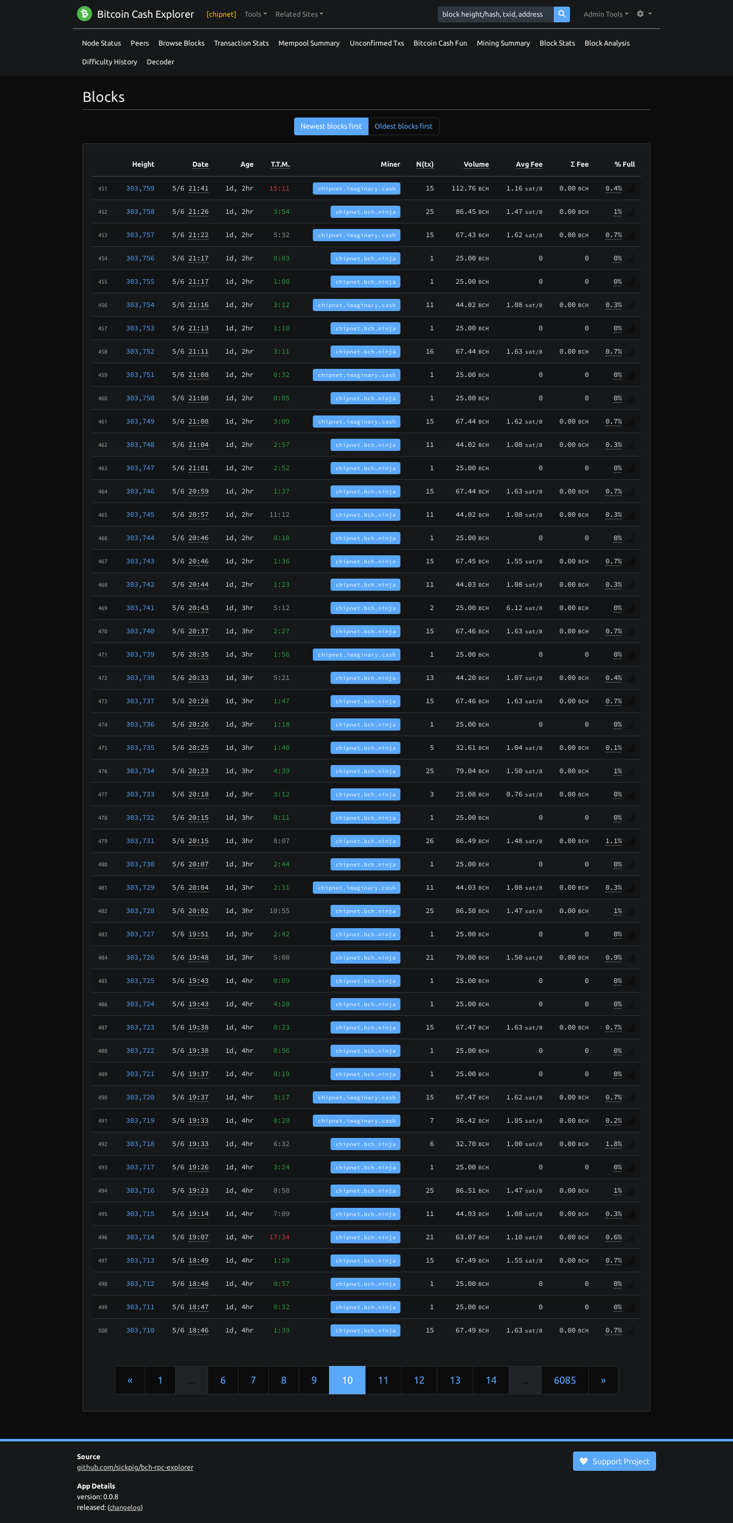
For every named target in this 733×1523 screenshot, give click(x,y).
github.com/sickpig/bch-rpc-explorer (135, 1467)
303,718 (140, 1143)
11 (383, 1380)
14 (491, 1380)
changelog (125, 1507)
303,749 (140, 421)
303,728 (140, 910)
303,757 (140, 234)
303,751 (140, 374)
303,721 (140, 1073)
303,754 (140, 304)
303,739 (140, 654)
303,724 (140, 1003)
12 (419, 1380)
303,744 (140, 537)
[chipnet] (221, 14)
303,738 (140, 677)
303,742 (140, 584)
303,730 (140, 863)
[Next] (603, 1380)
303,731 (140, 840)
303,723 (140, 1027)
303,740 (140, 630)
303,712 (140, 1283)
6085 (565, 1380)
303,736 (140, 724)
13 (455, 1380)
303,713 (140, 1260)
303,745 (140, 514)
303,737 (140, 700)
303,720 (140, 1096)
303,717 (140, 1166)
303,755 (140, 281)
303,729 (140, 887)
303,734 (140, 770)
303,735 (140, 747)
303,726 (140, 957)
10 (347, 1380)
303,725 (140, 980)
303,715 (140, 1213)
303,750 (140, 397)
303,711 (140, 1306)
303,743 (140, 560)
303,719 (140, 1120)
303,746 (140, 491)
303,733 (140, 793)
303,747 (140, 467)
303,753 (140, 327)
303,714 (140, 1236)
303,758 (140, 211)
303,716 (140, 1190)
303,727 (140, 933)
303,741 (140, 607)
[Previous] (130, 1380)
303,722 (140, 1050)
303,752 (140, 351)
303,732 (140, 817)
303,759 (140, 188)
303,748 (140, 444)
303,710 (140, 1330)
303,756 (140, 257)
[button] (255, 14)
